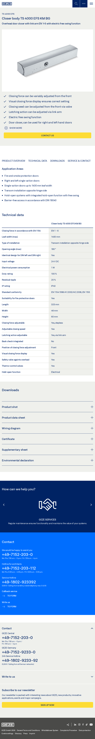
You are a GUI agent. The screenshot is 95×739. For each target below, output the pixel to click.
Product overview (13, 160)
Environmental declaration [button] (47, 460)
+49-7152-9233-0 (18, 652)
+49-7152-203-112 (19, 568)
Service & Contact (79, 160)
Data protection (85, 730)
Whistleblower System (50, 730)
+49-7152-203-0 (17, 554)
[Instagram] (79, 724)
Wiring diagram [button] (47, 428)
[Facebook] (83, 724)
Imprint (32, 733)
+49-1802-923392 (19, 582)
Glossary (18, 733)
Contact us (47, 135)
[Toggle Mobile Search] (76, 3)
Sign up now (47, 705)
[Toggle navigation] (91, 3)
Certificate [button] (47, 438)
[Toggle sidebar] (83, 3)
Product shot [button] (47, 406)
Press (25, 733)
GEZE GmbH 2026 (8, 730)
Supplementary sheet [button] (47, 449)
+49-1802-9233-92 (20, 660)
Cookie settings (7, 733)
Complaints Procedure (68, 730)
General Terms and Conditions (28, 730)
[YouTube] (91, 724)
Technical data (37, 160)
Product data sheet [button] (47, 417)
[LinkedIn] (75, 724)
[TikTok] (86, 724)
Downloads (57, 160)
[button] (2, 505)
